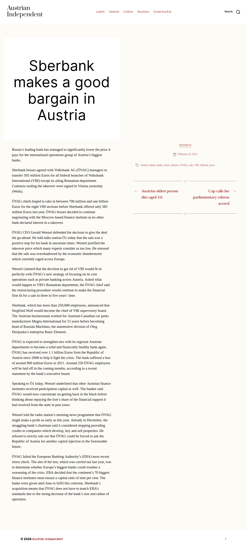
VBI (196, 165)
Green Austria (162, 12)
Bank (152, 165)
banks (159, 165)
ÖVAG (184, 165)
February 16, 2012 (187, 154)
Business (143, 12)
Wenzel (204, 165)
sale (191, 165)
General (114, 12)
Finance (185, 145)
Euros (167, 165)
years (212, 165)
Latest (100, 12)
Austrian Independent (47, 539)
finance (175, 165)
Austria (144, 165)
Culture (128, 12)
